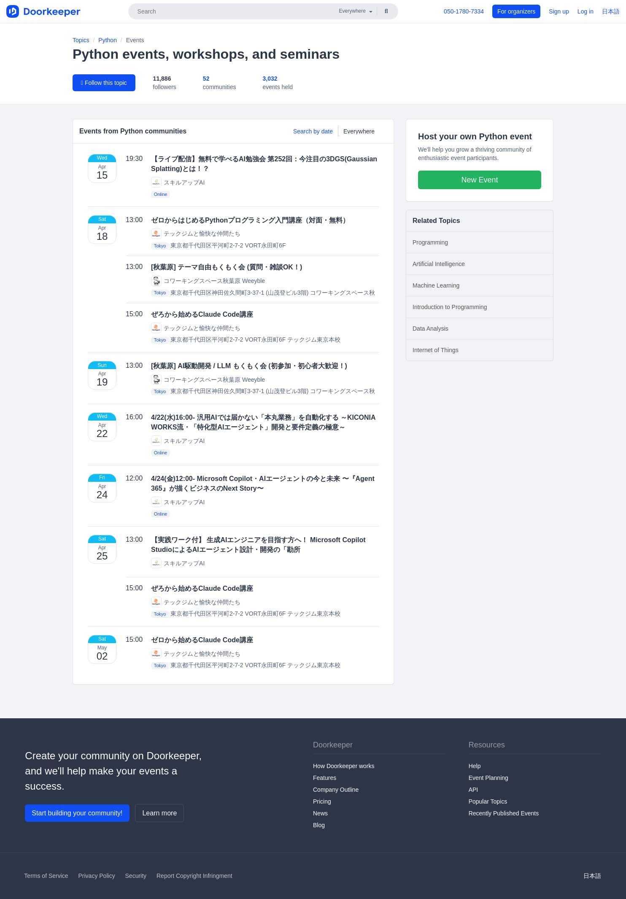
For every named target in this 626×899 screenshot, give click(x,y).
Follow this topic (104, 82)
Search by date (313, 131)
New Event (479, 180)
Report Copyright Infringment (194, 875)
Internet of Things (436, 350)
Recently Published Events (504, 813)
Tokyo (160, 245)
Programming (430, 242)
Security (136, 875)
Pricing (322, 801)
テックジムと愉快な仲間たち (195, 233)
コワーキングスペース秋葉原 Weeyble (208, 281)
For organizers (516, 11)
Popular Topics (488, 801)
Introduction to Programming (450, 307)
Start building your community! (77, 813)
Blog (319, 825)
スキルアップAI (178, 182)
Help (475, 766)
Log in (585, 11)
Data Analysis (430, 328)
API (473, 789)
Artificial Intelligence (439, 264)
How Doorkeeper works (344, 766)
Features (324, 777)
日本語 (611, 11)
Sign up (559, 11)
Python (107, 40)
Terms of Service (46, 875)
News (320, 813)
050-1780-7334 (464, 11)
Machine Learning (436, 285)
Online (160, 194)
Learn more (159, 813)
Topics (81, 40)
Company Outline (336, 789)
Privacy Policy (96, 875)
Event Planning (488, 777)
